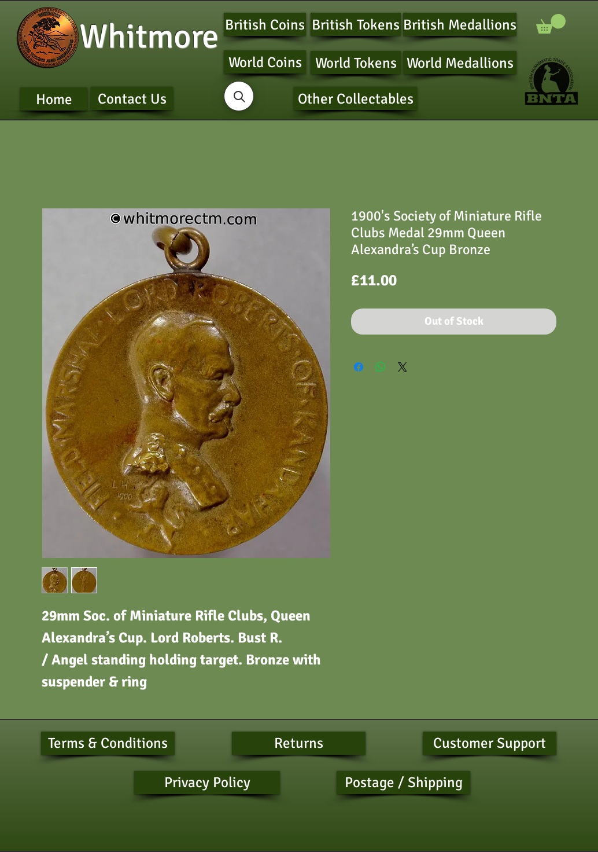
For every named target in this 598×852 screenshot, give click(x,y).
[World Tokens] (356, 62)
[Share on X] (402, 367)
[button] (551, 24)
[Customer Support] (489, 743)
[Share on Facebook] (359, 367)
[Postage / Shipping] (403, 782)
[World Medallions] (459, 62)
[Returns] (299, 743)
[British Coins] (265, 24)
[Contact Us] (132, 98)
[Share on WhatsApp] (380, 367)
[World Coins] (265, 62)
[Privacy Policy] (207, 782)
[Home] (53, 99)
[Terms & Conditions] (108, 743)
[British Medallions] (459, 24)
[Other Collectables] (355, 98)
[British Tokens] (356, 24)
